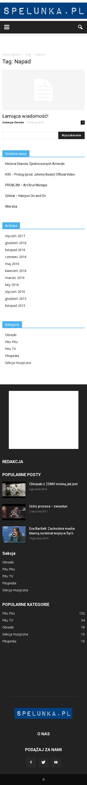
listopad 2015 (15, 305)
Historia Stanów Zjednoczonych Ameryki (34, 164)
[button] (80, 27)
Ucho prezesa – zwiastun (48, 506)
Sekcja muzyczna (18, 362)
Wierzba (11, 206)
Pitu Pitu (11, 342)
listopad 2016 (15, 250)
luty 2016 (12, 284)
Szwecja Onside (13, 122)
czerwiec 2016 (15, 257)
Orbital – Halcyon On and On (25, 196)
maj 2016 (12, 264)
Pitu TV (10, 349)
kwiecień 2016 (15, 270)
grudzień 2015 (15, 298)
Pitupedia (12, 355)
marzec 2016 (15, 277)
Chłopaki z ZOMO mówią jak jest (53, 484)
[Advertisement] (43, 41)
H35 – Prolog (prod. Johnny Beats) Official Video (40, 174)
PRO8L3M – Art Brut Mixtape (26, 185)
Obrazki (10, 335)
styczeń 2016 (15, 291)
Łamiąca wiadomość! (25, 116)
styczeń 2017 (15, 236)
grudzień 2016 (15, 243)
